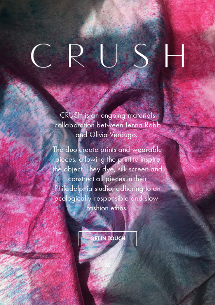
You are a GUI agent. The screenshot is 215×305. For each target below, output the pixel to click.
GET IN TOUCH (107, 238)
